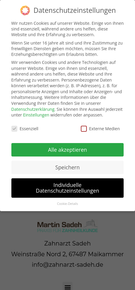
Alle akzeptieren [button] (67, 149)
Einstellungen (36, 115)
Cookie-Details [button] (67, 204)
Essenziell (25, 128)
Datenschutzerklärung (32, 109)
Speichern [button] (67, 167)
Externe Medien (100, 128)
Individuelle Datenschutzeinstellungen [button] (67, 187)
